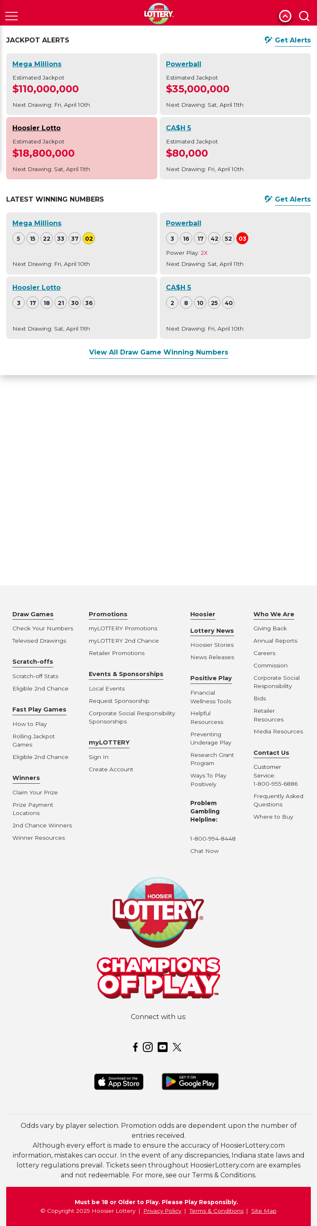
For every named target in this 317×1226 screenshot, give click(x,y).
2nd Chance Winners (42, 825)
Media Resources (278, 731)
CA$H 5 (178, 128)
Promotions (108, 614)
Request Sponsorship (119, 701)
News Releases (212, 657)
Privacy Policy (162, 1210)
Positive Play (211, 678)
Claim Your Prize (35, 792)
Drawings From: (119, 550)
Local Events (107, 688)
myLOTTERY (109, 742)
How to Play (29, 724)
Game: (30, 550)
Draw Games (33, 614)
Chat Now (204, 851)
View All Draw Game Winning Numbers (158, 352)
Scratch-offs (32, 661)
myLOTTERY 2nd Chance (124, 640)
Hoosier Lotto (36, 128)
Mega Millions (37, 64)
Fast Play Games (39, 709)
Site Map (264, 1210)
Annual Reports (275, 640)
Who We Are (273, 614)
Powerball (183, 64)
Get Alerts (293, 40)
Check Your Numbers (42, 628)
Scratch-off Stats (35, 676)
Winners (26, 778)
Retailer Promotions (116, 653)
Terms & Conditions (216, 1210)
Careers (264, 653)
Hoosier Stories (212, 644)
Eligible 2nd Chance (40, 688)
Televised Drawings (39, 640)
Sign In (99, 757)
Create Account (111, 769)
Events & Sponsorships (126, 674)
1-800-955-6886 (275, 783)
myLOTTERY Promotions (123, 628)
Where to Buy (273, 816)
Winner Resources (38, 837)
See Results (261, 568)
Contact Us (271, 752)
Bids (259, 698)
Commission (270, 665)
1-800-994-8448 (213, 838)
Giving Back (270, 628)
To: (170, 550)
